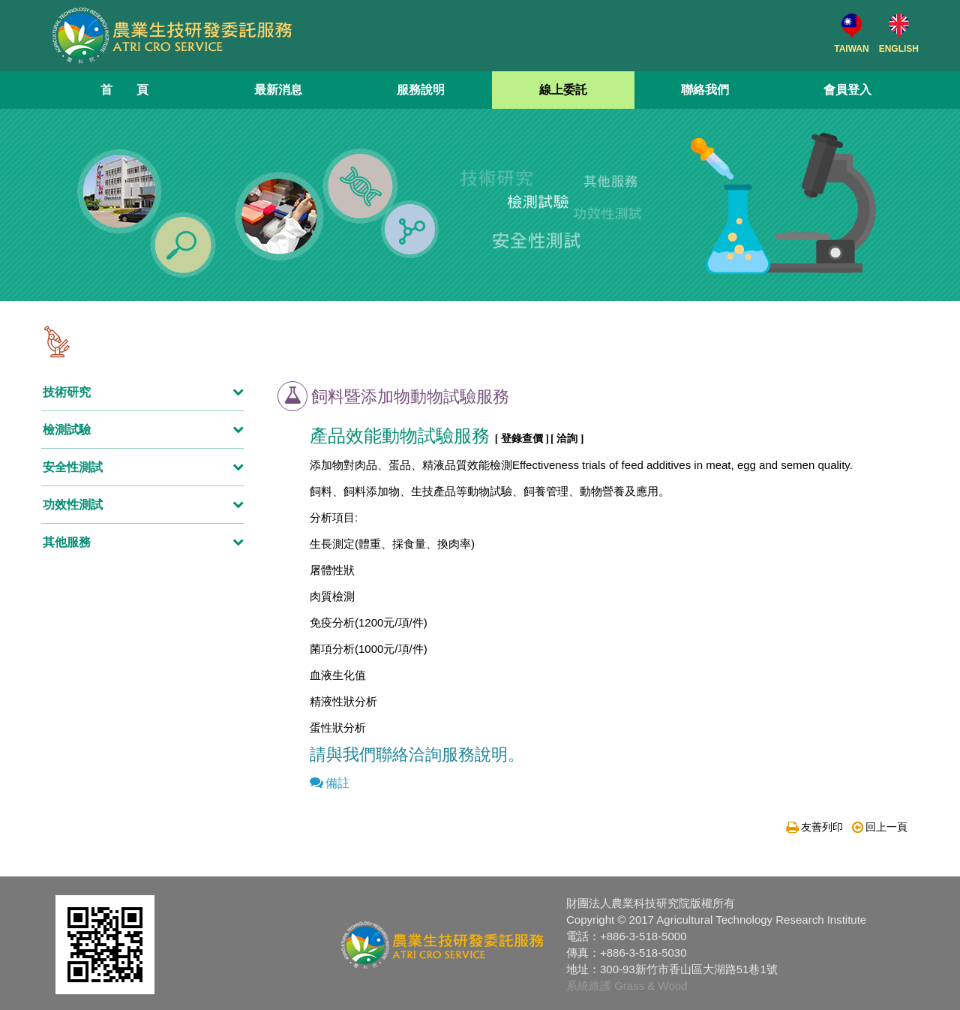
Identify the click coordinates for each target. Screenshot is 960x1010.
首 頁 (124, 89)
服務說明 (421, 89)
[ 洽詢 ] (567, 438)
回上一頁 (880, 827)
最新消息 (278, 89)
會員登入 (848, 89)
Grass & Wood (650, 985)
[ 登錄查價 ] (522, 438)
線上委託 (563, 89)
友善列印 (814, 827)
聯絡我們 (705, 89)
